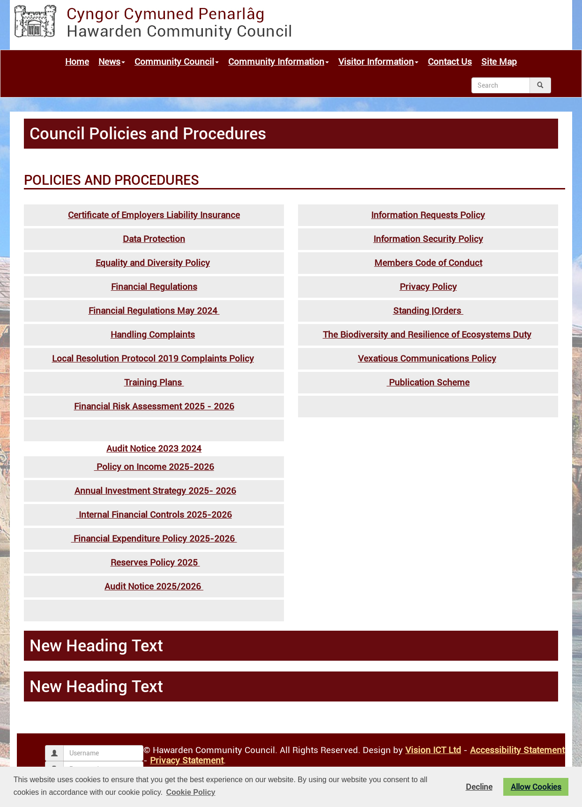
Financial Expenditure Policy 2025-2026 (154, 539)
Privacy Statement (187, 760)
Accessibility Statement (517, 750)
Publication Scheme (428, 382)
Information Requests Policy (428, 215)
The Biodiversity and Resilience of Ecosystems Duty (427, 335)
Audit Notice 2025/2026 (153, 586)
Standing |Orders (428, 311)
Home (77, 62)
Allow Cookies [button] (536, 787)
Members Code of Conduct (428, 263)
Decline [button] (479, 787)
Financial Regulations (154, 287)
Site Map (499, 62)
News (111, 62)
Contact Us (450, 62)
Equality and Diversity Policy (153, 263)
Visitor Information (378, 62)
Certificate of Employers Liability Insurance (154, 215)
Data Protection (154, 239)
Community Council (176, 62)
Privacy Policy (428, 287)
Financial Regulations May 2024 (154, 311)
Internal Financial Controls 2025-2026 (154, 515)
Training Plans (154, 382)
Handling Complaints (153, 335)
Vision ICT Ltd (433, 750)
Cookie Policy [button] (191, 792)
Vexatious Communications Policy (427, 359)
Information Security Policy (428, 239)
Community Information (278, 62)
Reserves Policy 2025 (155, 563)
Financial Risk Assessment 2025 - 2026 (154, 406)
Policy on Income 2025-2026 (154, 467)
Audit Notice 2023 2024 (153, 449)
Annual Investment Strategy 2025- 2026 (155, 491)
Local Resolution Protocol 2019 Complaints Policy (153, 359)
